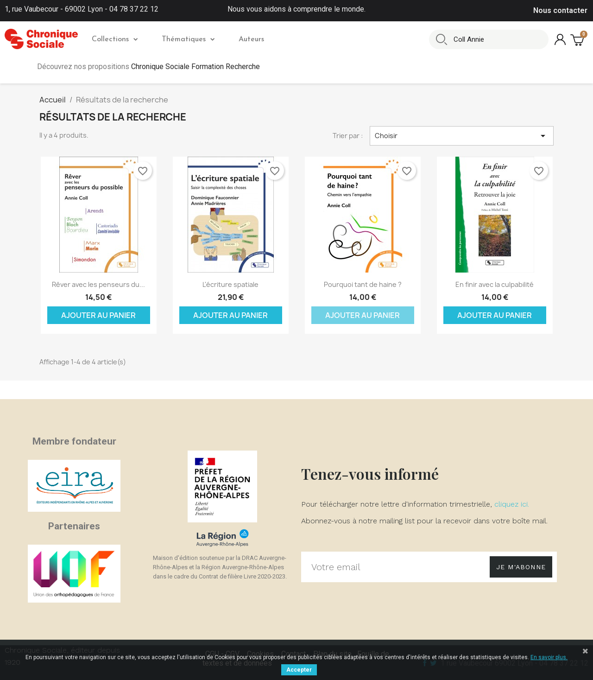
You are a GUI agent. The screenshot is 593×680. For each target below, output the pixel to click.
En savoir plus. (549, 657)
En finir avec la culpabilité (494, 284)
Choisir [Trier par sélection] (462, 135)
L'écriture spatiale (230, 284)
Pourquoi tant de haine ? (363, 284)
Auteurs (251, 39)
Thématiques (188, 39)
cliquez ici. (511, 504)
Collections (115, 39)
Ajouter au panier (98, 315)
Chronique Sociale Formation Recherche (195, 66)
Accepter (299, 670)
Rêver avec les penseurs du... (98, 284)
